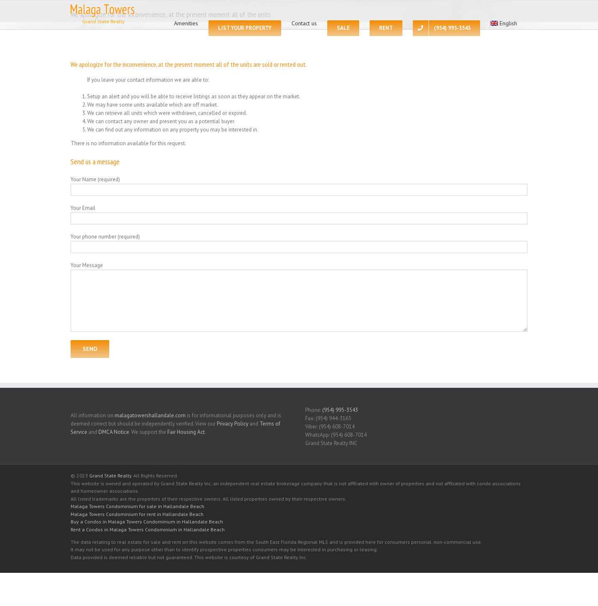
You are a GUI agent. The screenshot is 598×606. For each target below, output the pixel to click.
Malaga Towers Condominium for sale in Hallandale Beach (137, 506)
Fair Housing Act (186, 432)
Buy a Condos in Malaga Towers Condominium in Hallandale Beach (147, 521)
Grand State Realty (110, 475)
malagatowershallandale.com (150, 415)
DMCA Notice (113, 432)
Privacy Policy (232, 423)
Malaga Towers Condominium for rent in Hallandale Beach (137, 514)
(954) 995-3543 (340, 410)
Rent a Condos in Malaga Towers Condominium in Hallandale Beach (148, 529)
